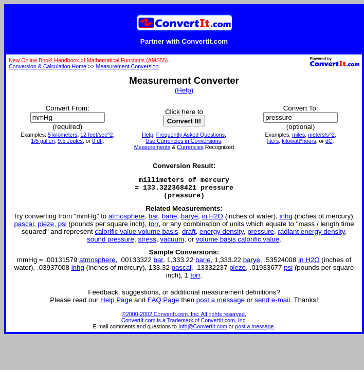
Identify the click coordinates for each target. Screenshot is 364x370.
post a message (220, 304)
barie (169, 221)
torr (153, 228)
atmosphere (126, 221)
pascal (24, 228)
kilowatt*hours (299, 141)
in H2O (212, 221)
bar (153, 221)
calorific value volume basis (136, 236)
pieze (46, 228)
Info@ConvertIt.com (202, 331)
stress (147, 244)
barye (189, 221)
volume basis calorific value (237, 244)
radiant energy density (311, 236)
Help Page (116, 304)
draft (189, 236)
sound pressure (110, 244)
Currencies (190, 147)
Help (147, 135)
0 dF (97, 141)
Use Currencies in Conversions (183, 141)
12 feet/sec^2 (96, 135)
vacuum (172, 244)
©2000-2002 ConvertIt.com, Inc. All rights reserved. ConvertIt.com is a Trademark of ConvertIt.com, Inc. (184, 322)
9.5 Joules (70, 141)
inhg (286, 221)
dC (329, 141)
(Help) (184, 90)
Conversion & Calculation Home (47, 66)
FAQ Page (163, 304)
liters (273, 141)
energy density (221, 236)
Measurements (152, 147)
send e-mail (272, 304)
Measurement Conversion (127, 66)
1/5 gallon (42, 141)
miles (298, 135)
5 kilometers (62, 135)
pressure (260, 236)
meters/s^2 (321, 135)
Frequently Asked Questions (190, 135)
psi (62, 228)
